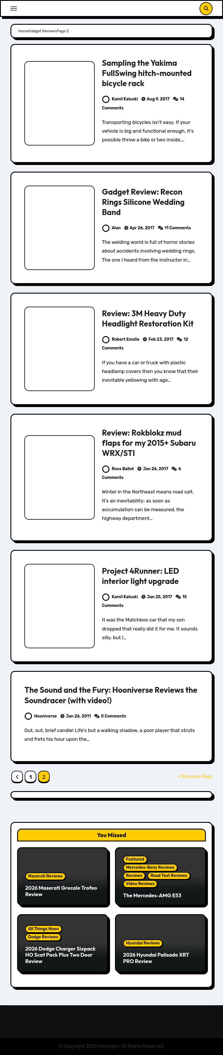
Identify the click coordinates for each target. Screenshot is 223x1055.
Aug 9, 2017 (158, 99)
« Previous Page (195, 776)
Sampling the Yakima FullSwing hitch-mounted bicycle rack (147, 73)
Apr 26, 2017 (142, 227)
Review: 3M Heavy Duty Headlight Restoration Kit (148, 318)
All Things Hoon (43, 928)
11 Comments (178, 227)
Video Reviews (140, 883)
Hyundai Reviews (143, 943)
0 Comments (113, 716)
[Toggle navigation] (13, 8)
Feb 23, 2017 (161, 339)
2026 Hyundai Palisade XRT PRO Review (156, 958)
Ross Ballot (118, 468)
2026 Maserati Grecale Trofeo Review (61, 891)
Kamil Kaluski (120, 99)
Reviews (134, 875)
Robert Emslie (120, 339)
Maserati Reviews (45, 876)
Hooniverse (41, 716)
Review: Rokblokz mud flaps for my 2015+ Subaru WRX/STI (149, 443)
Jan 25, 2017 (159, 596)
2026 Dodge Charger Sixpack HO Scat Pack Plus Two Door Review (60, 955)
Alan (111, 227)
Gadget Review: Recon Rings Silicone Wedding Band (143, 202)
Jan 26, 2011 (78, 716)
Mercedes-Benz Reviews (150, 867)
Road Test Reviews (168, 875)
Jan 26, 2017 (155, 468)
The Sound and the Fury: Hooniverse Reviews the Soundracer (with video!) (110, 695)
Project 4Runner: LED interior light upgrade (140, 576)
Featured (135, 859)
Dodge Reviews (43, 937)
